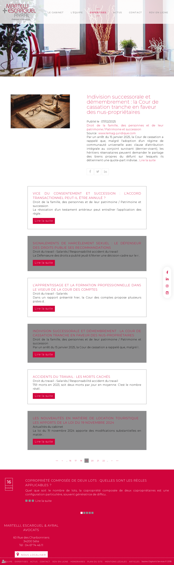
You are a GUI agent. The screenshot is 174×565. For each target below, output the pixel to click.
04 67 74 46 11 (34, 545)
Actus (117, 12)
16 (70, 460)
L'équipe (77, 12)
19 (87, 460)
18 (81, 460)
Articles (134, 561)
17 (76, 460)
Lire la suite (147, 160)
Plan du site (95, 561)
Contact (135, 12)
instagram (167, 286)
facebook (167, 272)
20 (92, 460)
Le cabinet (56, 12)
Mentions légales (116, 561)
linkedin (167, 279)
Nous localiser (33, 554)
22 (103, 460)
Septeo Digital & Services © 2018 (156, 561)
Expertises (98, 12)
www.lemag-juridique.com (117, 133)
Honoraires (78, 561)
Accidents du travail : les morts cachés (72, 377)
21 (98, 460)
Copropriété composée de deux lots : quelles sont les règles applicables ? (86, 483)
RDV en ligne (158, 12)
